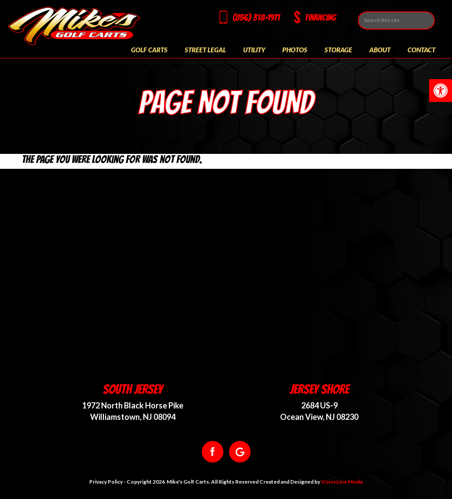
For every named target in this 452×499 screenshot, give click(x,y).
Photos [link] (294, 50)
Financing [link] (320, 17)
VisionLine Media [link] (342, 481)
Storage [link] (338, 50)
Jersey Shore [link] (319, 389)
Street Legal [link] (205, 50)
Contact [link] (421, 50)
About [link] (379, 50)
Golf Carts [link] (149, 50)
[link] (440, 90)
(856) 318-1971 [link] (256, 17)
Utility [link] (254, 50)
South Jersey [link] (133, 389)
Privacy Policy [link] (106, 481)
